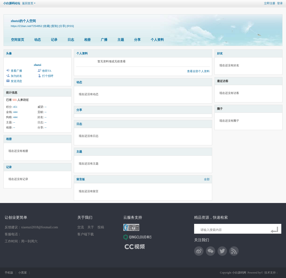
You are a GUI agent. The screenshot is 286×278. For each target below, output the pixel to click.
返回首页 (27, 3)
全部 (207, 179)
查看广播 (16, 70)
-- (45, 107)
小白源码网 (239, 272)
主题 (120, 39)
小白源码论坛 (11, 3)
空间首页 (17, 39)
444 (15, 112)
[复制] (54, 25)
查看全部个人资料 (198, 71)
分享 (137, 39)
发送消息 (16, 81)
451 (15, 107)
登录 (280, 3)
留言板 (80, 179)
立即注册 (269, 3)
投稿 (101, 227)
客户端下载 (85, 234)
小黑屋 (22, 272)
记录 (54, 39)
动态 (37, 39)
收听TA (46, 70)
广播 (104, 39)
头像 (9, 53)
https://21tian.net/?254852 (26, 25)
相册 (87, 39)
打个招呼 (47, 76)
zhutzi (37, 65)
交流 (80, 227)
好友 (220, 53)
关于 (90, 227)
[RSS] (70, 25)
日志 (71, 39)
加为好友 (16, 76)
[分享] (62, 25)
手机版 (9, 272)
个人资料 (157, 39)
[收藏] (46, 25)
